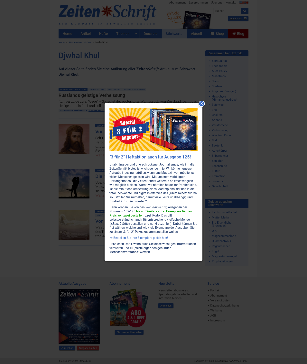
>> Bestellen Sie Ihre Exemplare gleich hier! (138, 238)
